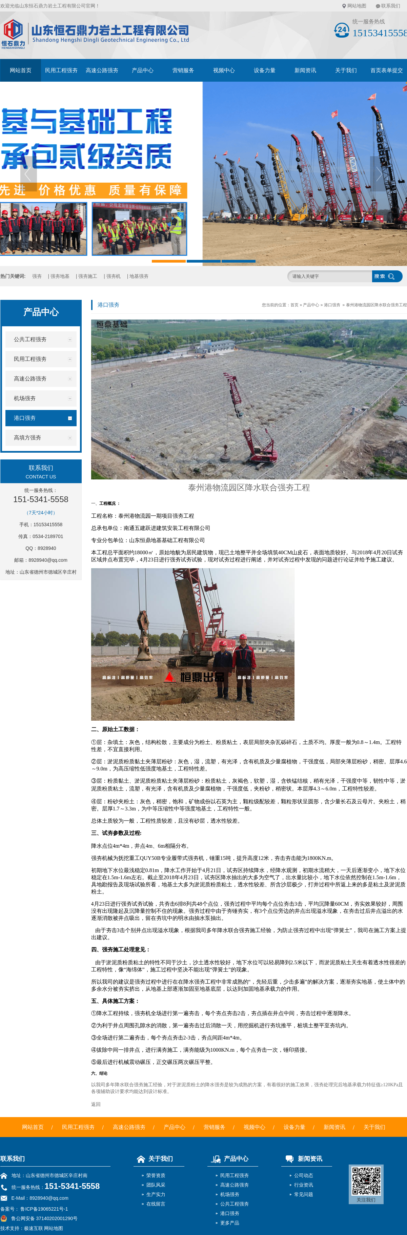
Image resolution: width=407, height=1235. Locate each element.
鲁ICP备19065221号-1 (43, 1209)
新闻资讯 (305, 70)
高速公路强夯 (102, 70)
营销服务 (183, 70)
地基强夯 (138, 276)
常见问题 (303, 1194)
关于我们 (346, 70)
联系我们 (390, 5)
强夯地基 (59, 276)
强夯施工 (87, 276)
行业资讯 (303, 1185)
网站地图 (356, 5)
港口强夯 (332, 305)
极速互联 (33, 1228)
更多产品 (229, 1223)
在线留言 (155, 1204)
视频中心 (224, 70)
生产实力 (155, 1194)
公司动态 (303, 1175)
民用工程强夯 (61, 70)
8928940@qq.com (47, 560)
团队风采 (155, 1185)
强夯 (37, 276)
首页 (294, 305)
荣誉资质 (155, 1175)
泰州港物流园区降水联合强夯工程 (376, 305)
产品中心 (143, 70)
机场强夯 (229, 1194)
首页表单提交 (386, 70)
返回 (96, 1104)
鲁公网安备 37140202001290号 (39, 1218)
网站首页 (21, 70)
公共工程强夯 (234, 1204)
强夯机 (113, 276)
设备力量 (265, 70)
